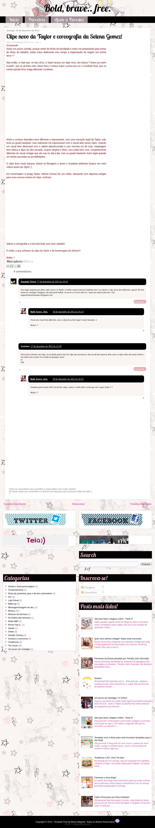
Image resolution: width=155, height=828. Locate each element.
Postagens (88, 587)
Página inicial (78, 503)
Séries (11, 631)
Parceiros (36, 19)
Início (14, 19)
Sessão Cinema (15, 635)
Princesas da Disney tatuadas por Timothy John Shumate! (121, 658)
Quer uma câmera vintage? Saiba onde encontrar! (118, 638)
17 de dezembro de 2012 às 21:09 (46, 346)
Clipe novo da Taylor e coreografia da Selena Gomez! (64, 36)
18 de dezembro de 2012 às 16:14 (68, 312)
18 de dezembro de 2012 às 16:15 (68, 379)
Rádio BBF (13, 621)
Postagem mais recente (15, 503)
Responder (139, 301)
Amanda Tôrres (28, 281)
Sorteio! (98, 678)
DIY (10, 597)
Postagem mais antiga (140, 503)
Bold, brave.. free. (77, 8)
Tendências (13, 642)
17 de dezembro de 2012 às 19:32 (52, 281)
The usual (12, 645)
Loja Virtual (13, 600)
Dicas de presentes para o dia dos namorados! (30, 593)
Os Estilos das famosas (19, 617)
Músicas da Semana (17, 614)
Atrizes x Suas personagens (21, 586)
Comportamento (15, 590)
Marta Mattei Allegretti (82, 824)
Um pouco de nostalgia (19, 649)
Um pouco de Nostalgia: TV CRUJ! (110, 698)
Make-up (12, 604)
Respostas (27, 303)
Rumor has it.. (14, 624)
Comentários (89, 592)
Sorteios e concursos (18, 638)
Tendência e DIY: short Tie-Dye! (109, 757)
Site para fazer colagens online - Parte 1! (113, 619)
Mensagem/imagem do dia (20, 607)
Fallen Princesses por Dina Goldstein (111, 797)
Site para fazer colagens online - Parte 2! (113, 717)
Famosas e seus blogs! (105, 777)
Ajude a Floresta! (69, 19)
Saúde (11, 628)
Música (28, 261)
